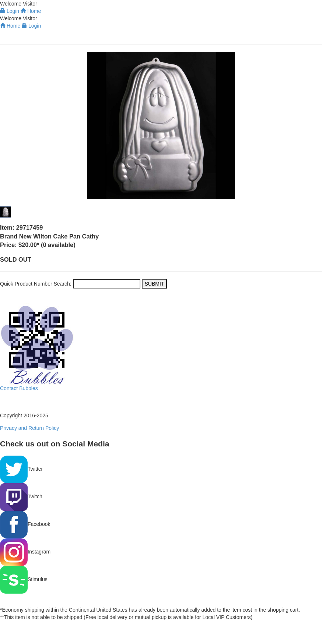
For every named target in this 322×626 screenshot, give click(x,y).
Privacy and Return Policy (29, 428)
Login (31, 26)
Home (10, 26)
